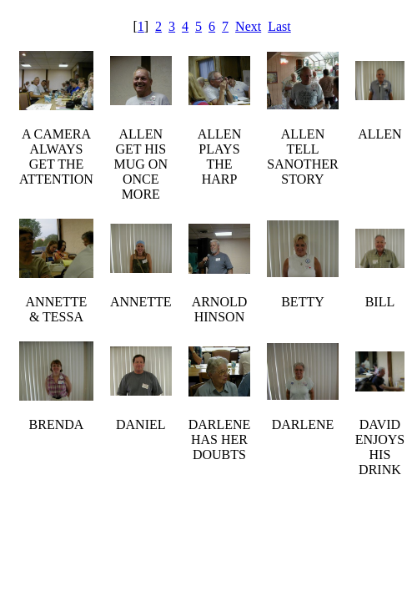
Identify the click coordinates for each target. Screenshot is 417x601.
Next (248, 26)
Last (279, 26)
